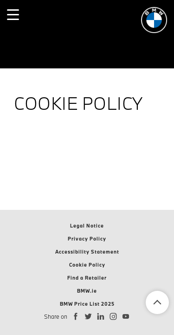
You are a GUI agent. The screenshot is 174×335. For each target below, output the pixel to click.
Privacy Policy (87, 238)
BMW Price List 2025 (87, 304)
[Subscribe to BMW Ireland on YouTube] (126, 317)
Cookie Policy (87, 264)
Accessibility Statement (87, 251)
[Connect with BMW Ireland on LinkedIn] (101, 317)
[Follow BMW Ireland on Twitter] (88, 317)
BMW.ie (87, 291)
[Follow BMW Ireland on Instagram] (113, 317)
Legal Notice (87, 225)
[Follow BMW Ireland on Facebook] (76, 317)
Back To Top (157, 302)
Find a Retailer (87, 278)
